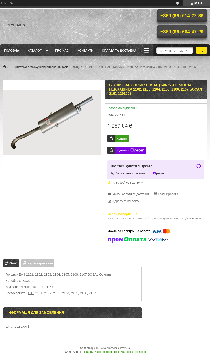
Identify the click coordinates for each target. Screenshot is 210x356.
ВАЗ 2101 (26, 274)
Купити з (130, 150)
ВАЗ (31, 293)
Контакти (85, 50)
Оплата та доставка (119, 50)
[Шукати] (201, 50)
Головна (11, 50)
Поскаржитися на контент (97, 351)
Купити (122, 138)
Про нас (62, 50)
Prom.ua (125, 348)
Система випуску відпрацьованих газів (42, 67)
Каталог (35, 50)
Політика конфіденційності (130, 351)
